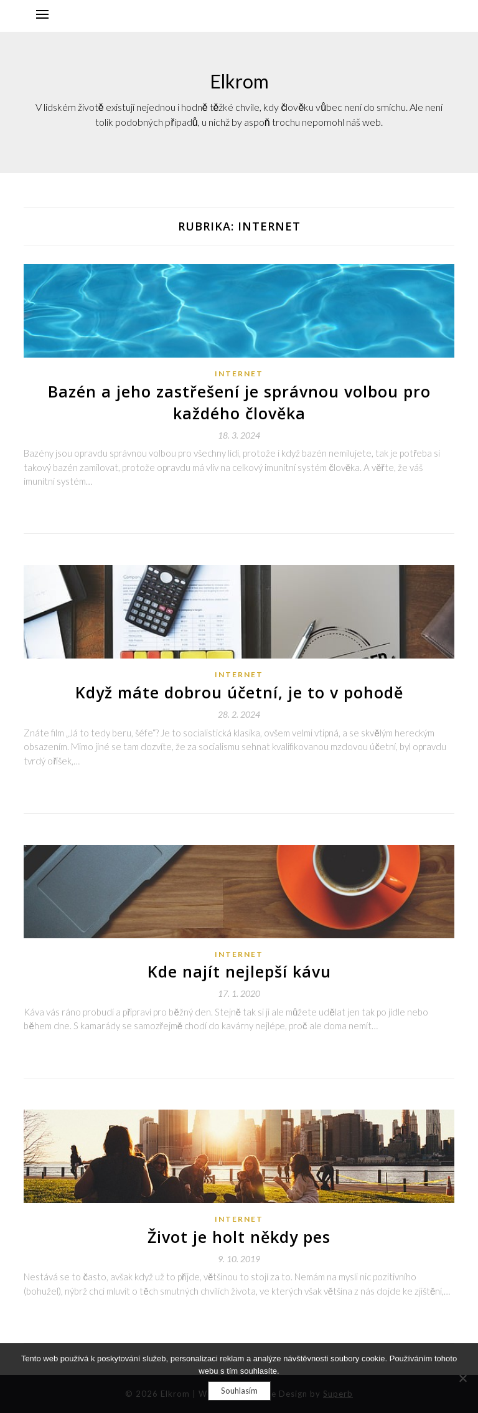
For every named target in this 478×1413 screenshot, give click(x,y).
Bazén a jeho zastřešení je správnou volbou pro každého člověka (239, 402)
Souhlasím (239, 1391)
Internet (239, 373)
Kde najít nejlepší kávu (239, 971)
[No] (462, 1378)
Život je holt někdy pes (239, 1236)
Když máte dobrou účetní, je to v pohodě (239, 692)
